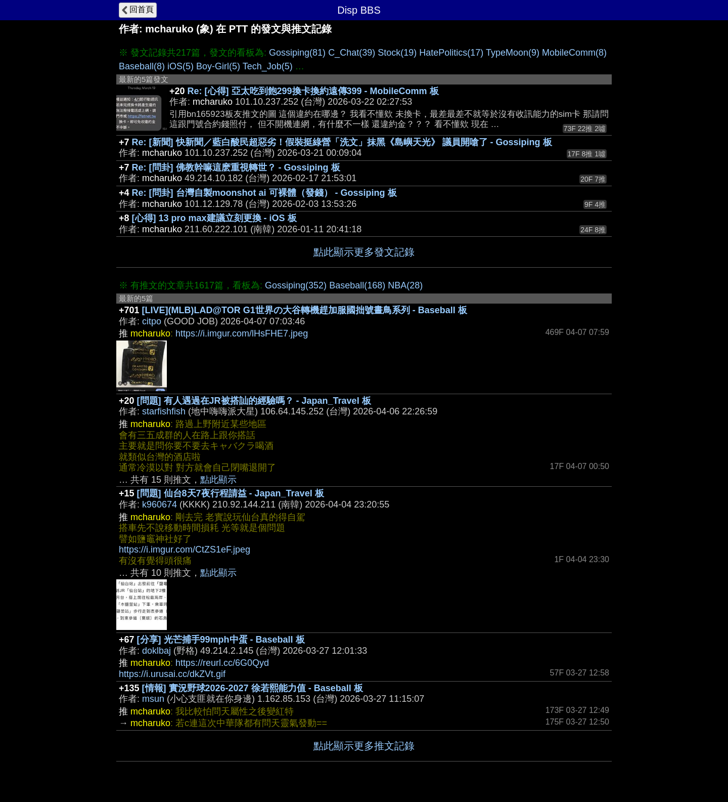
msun (153, 699)
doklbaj (156, 651)
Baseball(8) (142, 66)
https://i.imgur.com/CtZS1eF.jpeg (184, 549)
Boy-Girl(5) (218, 66)
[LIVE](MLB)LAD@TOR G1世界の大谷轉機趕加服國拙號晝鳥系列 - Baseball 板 (304, 310)
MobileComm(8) (574, 53)
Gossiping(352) (296, 285)
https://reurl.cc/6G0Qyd (222, 663)
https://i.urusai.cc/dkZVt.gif (172, 674)
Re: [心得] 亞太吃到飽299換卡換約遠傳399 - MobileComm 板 (313, 91)
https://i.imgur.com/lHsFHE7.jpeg (241, 333)
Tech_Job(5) (268, 66)
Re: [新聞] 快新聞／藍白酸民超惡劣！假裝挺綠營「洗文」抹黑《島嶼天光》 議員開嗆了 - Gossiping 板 (342, 142)
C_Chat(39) (351, 53)
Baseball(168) (357, 285)
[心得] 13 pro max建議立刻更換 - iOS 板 (214, 218)
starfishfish (164, 411)
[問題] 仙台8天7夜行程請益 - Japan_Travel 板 (230, 493)
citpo (151, 321)
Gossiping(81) (297, 53)
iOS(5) (180, 66)
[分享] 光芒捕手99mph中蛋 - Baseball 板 (221, 640)
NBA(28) (405, 285)
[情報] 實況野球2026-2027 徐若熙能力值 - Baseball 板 (252, 688)
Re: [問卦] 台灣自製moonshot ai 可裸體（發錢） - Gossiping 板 (264, 193)
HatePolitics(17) (451, 53)
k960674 (159, 504)
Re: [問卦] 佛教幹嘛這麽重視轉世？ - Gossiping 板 (236, 167)
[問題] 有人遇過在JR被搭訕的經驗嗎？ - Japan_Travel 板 (254, 401)
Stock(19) (397, 53)
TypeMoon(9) (512, 53)
